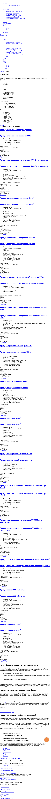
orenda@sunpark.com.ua (7, 770)
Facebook (2, 773)
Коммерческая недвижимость (14, 6)
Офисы (5, 22)
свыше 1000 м (7, 122)
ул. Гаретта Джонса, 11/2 (12, 13)
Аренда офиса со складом (13, 5)
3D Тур (7, 29)
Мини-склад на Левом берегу (13, 15)
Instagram (13, 773)
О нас (4, 26)
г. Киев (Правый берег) (9, 106)
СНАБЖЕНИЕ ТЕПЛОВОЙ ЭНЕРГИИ (10, 758)
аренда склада (9, 702)
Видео (7, 28)
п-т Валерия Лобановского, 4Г (14, 14)
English (12, 798)
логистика (5, 84)
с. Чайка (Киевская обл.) (9, 103)
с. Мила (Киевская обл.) (9, 104)
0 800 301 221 (10, 36)
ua (0, 34)
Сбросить (2, 125)
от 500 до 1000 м (7, 121)
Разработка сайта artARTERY (5, 777)
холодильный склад (8, 92)
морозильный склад (8, 93)
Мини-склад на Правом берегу (14, 11)
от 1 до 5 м (6, 112)
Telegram (7, 773)
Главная (2, 71)
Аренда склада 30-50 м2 (12, 17)
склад (4, 89)
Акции (4, 24)
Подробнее (3, 157)
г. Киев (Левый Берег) (8, 107)
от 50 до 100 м (7, 117)
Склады (5, 3)
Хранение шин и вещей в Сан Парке (15, 18)
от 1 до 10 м (6, 113)
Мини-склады (6, 9)
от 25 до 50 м (6, 116)
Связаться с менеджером (7, 712)
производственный (8, 94)
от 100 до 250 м (7, 118)
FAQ (7, 19)
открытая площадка (8, 97)
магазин (5, 98)
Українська (7, 798)
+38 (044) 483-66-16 (6, 768)
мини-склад (6, 90)
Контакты (5, 32)
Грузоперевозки (7, 23)
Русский (2, 798)
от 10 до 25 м (6, 115)
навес (4, 96)
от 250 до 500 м (7, 120)
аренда (5, 83)
